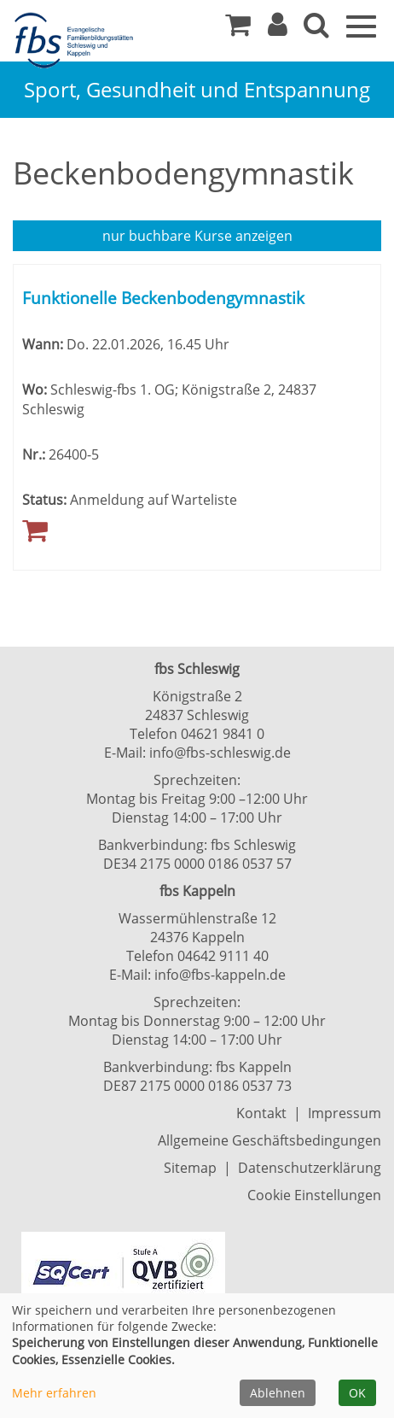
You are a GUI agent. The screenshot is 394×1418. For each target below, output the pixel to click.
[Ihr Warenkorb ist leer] (238, 29)
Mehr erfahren (54, 1393)
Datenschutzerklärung (309, 1167)
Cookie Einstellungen (314, 1195)
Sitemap (190, 1167)
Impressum (344, 1113)
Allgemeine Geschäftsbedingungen (269, 1140)
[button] (277, 29)
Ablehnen (277, 1393)
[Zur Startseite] (77, 41)
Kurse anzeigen (197, 235)
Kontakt (261, 1113)
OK (357, 1393)
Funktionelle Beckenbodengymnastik (163, 297)
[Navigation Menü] (361, 25)
